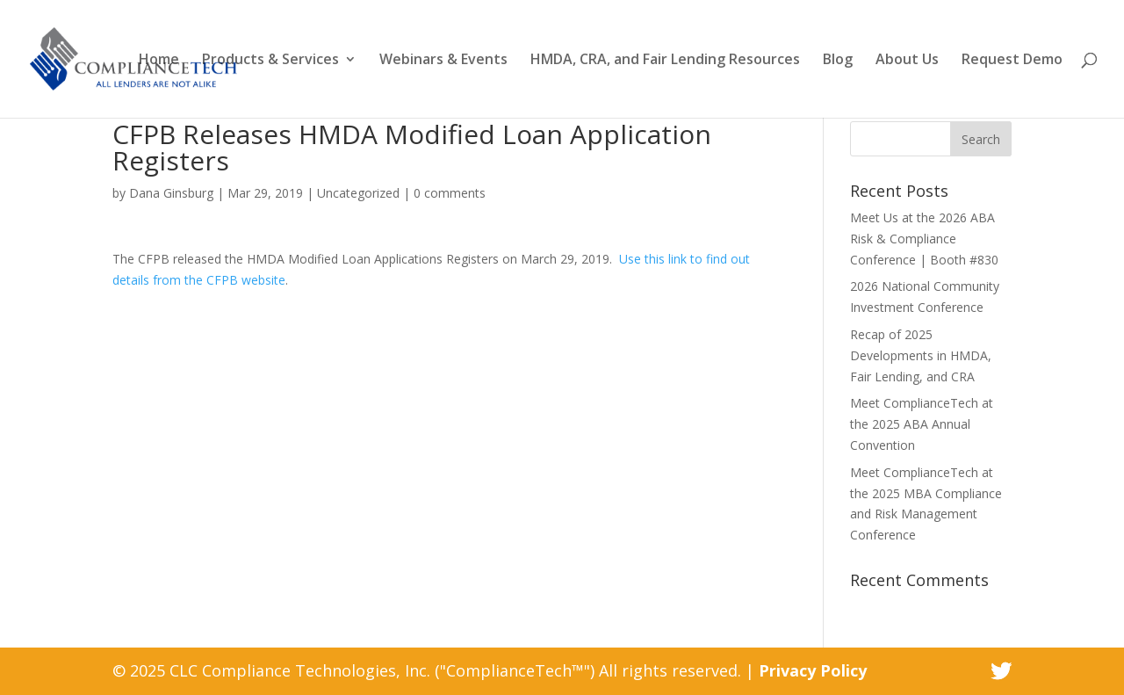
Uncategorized (358, 193)
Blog (838, 61)
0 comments (450, 193)
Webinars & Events (443, 61)
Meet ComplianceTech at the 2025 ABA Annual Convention (921, 424)
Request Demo (1012, 61)
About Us (907, 61)
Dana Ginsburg (171, 193)
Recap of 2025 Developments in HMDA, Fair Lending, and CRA (920, 355)
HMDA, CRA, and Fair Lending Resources (665, 61)
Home (159, 61)
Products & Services (270, 61)
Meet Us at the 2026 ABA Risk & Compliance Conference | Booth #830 (924, 238)
